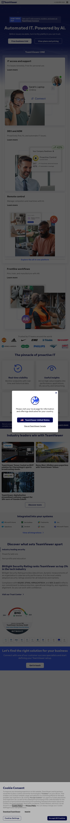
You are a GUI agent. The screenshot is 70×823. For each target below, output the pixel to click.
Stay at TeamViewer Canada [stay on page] (35, 426)
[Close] (56, 393)
